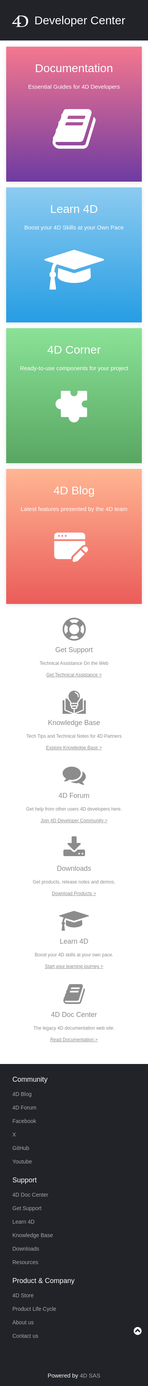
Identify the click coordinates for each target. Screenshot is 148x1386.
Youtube (22, 1161)
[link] (74, 117)
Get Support (27, 1208)
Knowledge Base (32, 1235)
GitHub (20, 1148)
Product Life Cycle (34, 1309)
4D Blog (22, 1094)
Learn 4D (23, 1222)
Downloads (25, 1249)
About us (23, 1322)
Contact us (25, 1336)
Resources (25, 1262)
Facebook (24, 1121)
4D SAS (90, 1375)
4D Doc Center (30, 1195)
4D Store (23, 1295)
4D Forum (24, 1107)
